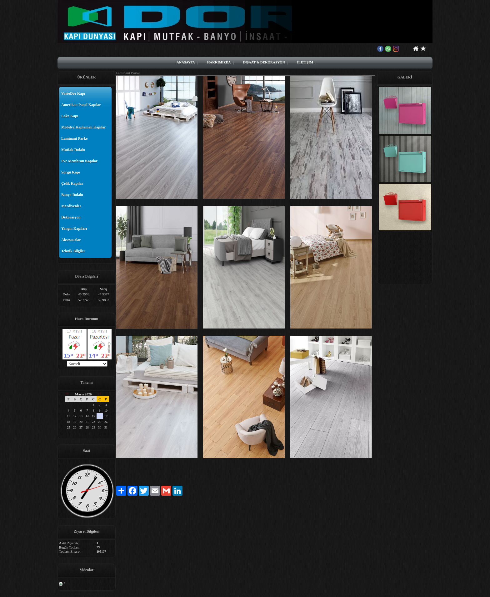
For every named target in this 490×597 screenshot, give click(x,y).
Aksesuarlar (71, 240)
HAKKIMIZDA (219, 62)
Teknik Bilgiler (73, 251)
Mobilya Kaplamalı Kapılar (83, 127)
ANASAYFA (186, 62)
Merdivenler (71, 206)
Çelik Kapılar (72, 183)
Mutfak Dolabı (73, 150)
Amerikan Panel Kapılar (81, 105)
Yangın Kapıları (74, 228)
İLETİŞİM (305, 62)
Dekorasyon (70, 217)
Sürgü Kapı (70, 172)
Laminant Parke (74, 138)
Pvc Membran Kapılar (79, 161)
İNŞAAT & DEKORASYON (264, 62)
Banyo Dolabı (72, 195)
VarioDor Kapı (73, 93)
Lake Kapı (69, 116)
